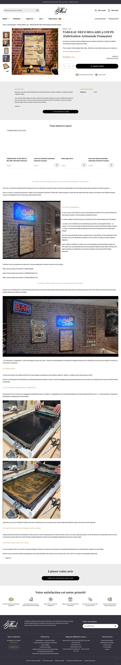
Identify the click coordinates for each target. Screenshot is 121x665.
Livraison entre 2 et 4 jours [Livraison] (112, 58)
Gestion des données (89, 660)
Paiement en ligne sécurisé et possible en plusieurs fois (109, 601)
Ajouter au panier (97, 66)
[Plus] (73, 66)
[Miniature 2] (6, 51)
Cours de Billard (45, 645)
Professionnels (113, 19)
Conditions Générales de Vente (74, 660)
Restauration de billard (107, 640)
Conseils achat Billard (45, 647)
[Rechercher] (37, 10)
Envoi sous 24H (100, 74)
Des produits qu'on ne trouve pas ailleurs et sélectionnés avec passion (31, 601)
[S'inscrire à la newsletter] (115, 626)
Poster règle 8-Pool (67, 158)
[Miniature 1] (6, 43)
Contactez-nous (14, 647)
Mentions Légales (59, 660)
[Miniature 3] (6, 58)
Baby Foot (30, 19)
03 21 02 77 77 (14, 642)
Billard (6, 19)
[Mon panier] (113, 10)
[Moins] (65, 66)
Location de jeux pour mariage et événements (45, 642)
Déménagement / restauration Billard (45, 640)
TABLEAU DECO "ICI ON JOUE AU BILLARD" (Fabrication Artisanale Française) (17, 160)
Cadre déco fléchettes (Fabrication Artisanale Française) (44, 160)
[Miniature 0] (6, 35)
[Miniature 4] (6, 66)
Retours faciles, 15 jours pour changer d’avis (50, 601)
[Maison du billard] (60, 10)
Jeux (41, 19)
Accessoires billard (11, 24)
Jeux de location (100, 19)
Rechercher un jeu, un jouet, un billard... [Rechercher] (13, 10)
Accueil (4, 24)
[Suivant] (6, 73)
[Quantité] (69, 66)
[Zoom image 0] (35, 51)
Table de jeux (54, 19)
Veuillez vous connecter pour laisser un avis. (60, 578)
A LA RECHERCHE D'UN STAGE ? (45, 651)
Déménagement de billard (107, 642)
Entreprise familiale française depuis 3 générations (11, 601)
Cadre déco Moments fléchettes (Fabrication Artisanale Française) (98, 160)
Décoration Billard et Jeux (23, 24)
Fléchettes (17, 19)
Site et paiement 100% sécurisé (84, 74)
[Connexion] (100, 10)
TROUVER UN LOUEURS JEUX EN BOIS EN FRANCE (45, 653)
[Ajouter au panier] (56, 165)
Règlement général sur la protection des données (45, 649)
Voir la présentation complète (60, 111)
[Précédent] (6, 29)
